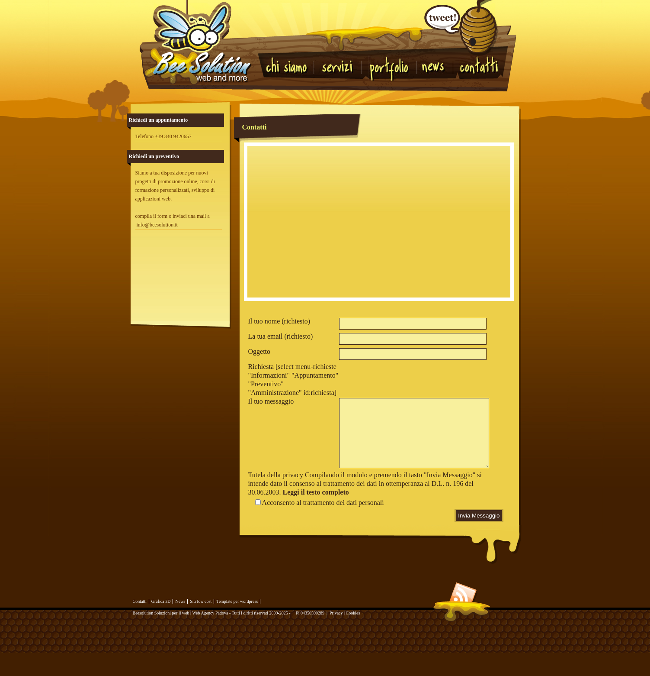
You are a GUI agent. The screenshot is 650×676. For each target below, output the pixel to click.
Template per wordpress (237, 623)
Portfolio (392, 68)
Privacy (336, 634)
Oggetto (259, 351)
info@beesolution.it (157, 225)
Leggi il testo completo (316, 514)
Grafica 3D (161, 623)
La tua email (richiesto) (280, 336)
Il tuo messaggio (271, 401)
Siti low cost (200, 623)
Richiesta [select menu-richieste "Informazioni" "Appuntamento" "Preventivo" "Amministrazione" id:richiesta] (293, 379)
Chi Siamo (289, 65)
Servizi (338, 65)
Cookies (353, 634)
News (437, 70)
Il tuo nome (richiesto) (279, 321)
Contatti (478, 65)
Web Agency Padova (210, 634)
